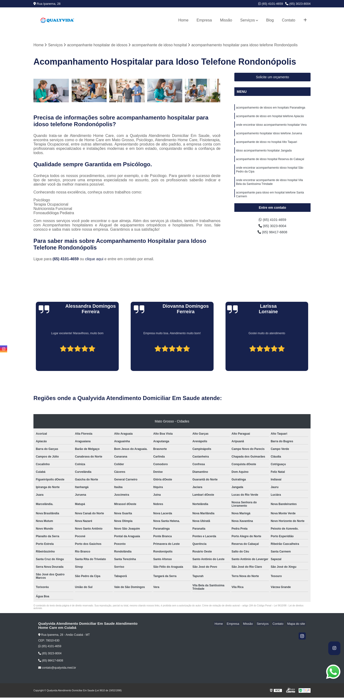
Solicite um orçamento (272, 77)
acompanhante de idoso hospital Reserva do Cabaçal (270, 162)
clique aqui (94, 259)
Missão (226, 20)
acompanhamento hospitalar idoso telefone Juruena (269, 135)
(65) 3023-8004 (298, 3)
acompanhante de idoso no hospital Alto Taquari (266, 144)
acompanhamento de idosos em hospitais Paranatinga (270, 108)
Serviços (247, 20)
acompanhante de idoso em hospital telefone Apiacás (270, 117)
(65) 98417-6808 (272, 234)
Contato (288, 20)
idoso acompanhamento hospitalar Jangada (264, 153)
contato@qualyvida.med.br (57, 668)
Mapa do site (297, 624)
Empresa (204, 20)
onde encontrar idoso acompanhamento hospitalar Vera (271, 126)
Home (183, 20)
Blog (270, 20)
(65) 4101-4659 (270, 3)
